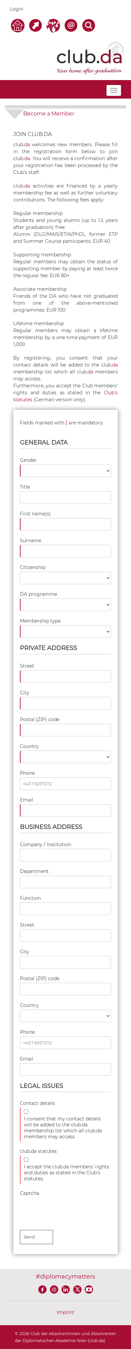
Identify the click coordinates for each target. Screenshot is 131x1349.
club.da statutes (38, 1151)
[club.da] (90, 58)
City (24, 693)
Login (16, 9)
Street (27, 666)
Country (29, 746)
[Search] (88, 25)
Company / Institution (45, 845)
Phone (27, 773)
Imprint (65, 1312)
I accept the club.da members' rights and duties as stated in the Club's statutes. (66, 1173)
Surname (30, 541)
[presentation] (70, 1210)
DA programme (38, 594)
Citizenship (32, 567)
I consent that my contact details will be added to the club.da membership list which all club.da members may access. (63, 1128)
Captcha (29, 1193)
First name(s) (35, 514)
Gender (28, 460)
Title (25, 487)
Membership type (40, 621)
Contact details (37, 1103)
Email (26, 800)
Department (34, 871)
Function (30, 898)
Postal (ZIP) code (39, 719)
